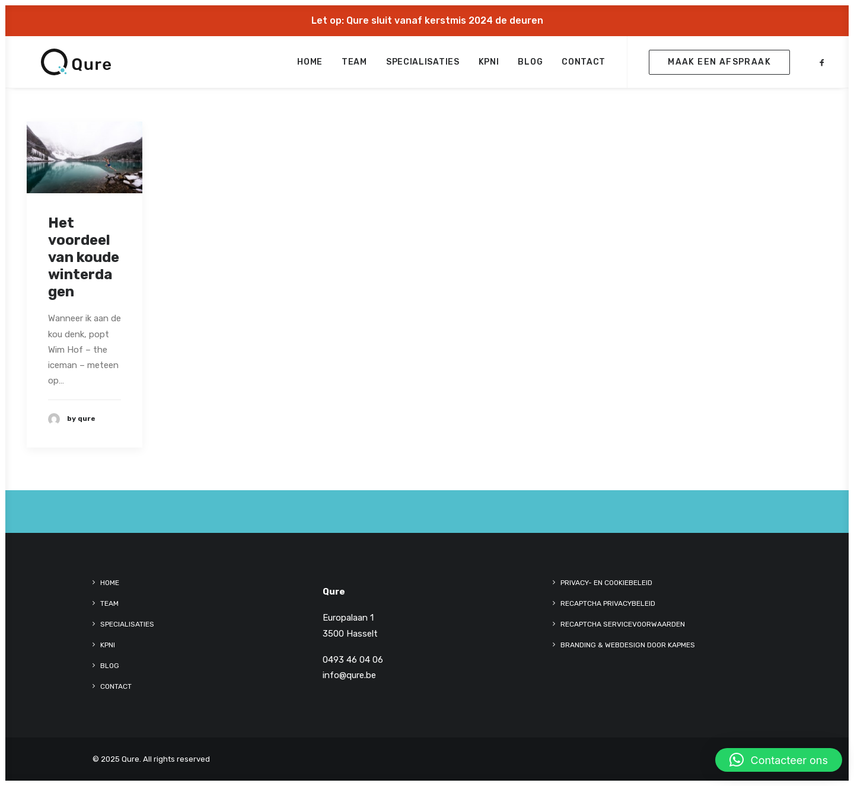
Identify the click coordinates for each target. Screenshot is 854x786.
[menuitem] (310, 65)
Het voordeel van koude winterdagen (83, 257)
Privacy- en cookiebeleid (606, 583)
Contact (584, 65)
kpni (489, 65)
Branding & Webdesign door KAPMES (627, 645)
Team (354, 65)
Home (310, 65)
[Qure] (62, 65)
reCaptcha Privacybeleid (607, 603)
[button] (822, 65)
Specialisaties (423, 65)
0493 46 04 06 (353, 659)
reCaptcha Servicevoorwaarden (622, 624)
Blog (530, 65)
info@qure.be (349, 675)
